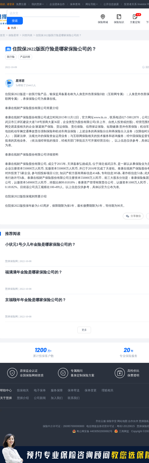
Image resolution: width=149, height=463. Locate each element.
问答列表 (27, 35)
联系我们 (74, 398)
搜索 (15, 20)
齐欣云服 (101, 421)
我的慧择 (38, 4)
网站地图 (122, 421)
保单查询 (75, 4)
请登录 (10, 4)
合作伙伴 (133, 421)
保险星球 (13, 35)
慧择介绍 (23, 398)
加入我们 (57, 398)
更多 (84, 329)
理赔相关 (107, 390)
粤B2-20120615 (126, 426)
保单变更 (91, 390)
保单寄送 (74, 390)
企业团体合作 (57, 4)
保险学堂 (111, 421)
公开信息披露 (111, 4)
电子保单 (40, 390)
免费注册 (21, 4)
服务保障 (57, 390)
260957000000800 (73, 426)
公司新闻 (40, 398)
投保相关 (23, 390)
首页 (2, 35)
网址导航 (92, 4)
